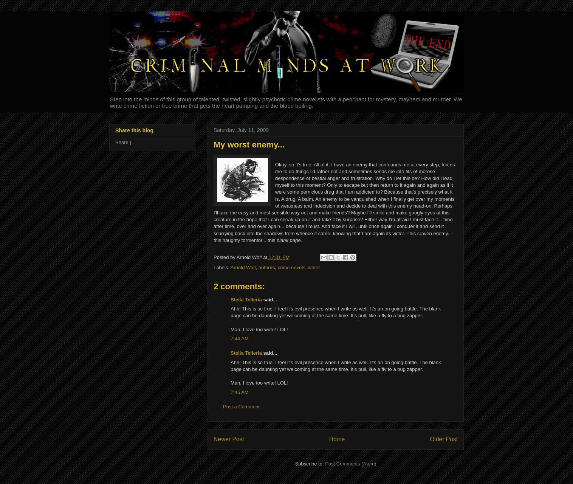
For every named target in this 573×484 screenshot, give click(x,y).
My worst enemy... (249, 144)
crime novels (291, 267)
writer (314, 267)
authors (267, 267)
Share (122, 142)
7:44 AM (240, 338)
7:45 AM (240, 392)
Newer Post (229, 439)
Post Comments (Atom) (350, 464)
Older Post (444, 439)
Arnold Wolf (243, 267)
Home (337, 439)
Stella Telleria (246, 299)
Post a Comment (241, 407)
